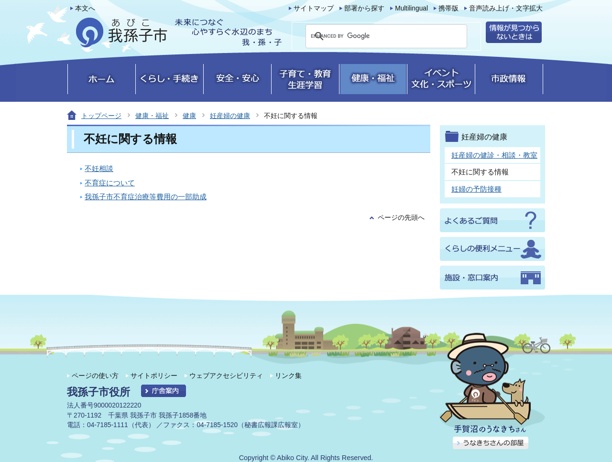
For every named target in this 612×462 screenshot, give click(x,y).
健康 (189, 115)
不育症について (110, 183)
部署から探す (364, 8)
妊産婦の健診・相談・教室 (494, 155)
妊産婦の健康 (230, 115)
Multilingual (411, 8)
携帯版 (448, 8)
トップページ (101, 115)
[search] (375, 36)
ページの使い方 (95, 375)
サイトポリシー (154, 375)
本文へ (85, 8)
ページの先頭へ (401, 217)
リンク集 (288, 375)
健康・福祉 (152, 115)
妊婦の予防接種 (476, 189)
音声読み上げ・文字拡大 (506, 8)
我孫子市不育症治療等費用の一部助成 (146, 197)
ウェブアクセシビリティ (226, 375)
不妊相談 (99, 168)
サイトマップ (314, 8)
